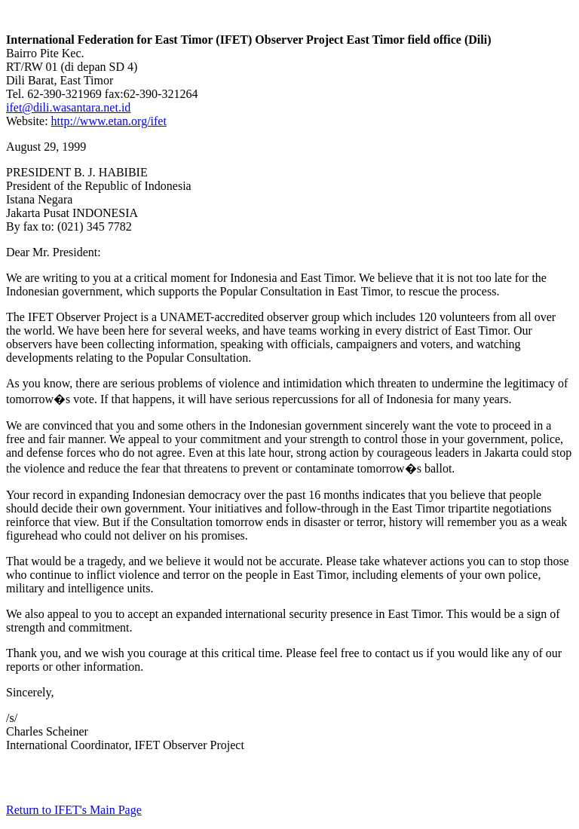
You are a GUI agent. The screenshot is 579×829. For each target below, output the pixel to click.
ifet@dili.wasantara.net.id (68, 107)
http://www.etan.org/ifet (109, 121)
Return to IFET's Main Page (74, 809)
